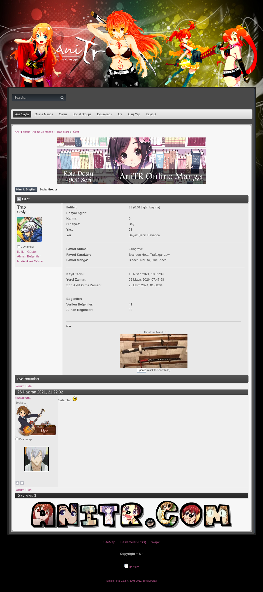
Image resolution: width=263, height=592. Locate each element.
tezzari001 (23, 398)
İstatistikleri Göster (30, 261)
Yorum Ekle (23, 386)
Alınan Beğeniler (29, 256)
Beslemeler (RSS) (133, 542)
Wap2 (155, 542)
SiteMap (109, 542)
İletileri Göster (27, 252)
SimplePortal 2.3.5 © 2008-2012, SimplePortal (131, 580)
